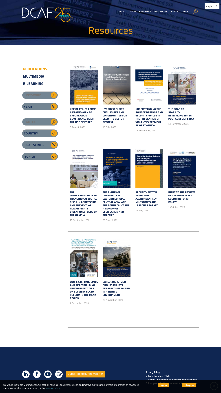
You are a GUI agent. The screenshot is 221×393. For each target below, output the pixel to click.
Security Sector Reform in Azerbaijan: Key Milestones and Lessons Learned (149, 178)
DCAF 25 (174, 11)
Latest (132, 11)
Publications (35, 69)
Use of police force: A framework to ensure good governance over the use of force (84, 95)
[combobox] (212, 6)
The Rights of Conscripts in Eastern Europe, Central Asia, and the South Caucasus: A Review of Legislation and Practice (116, 183)
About (122, 11)
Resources (145, 11)
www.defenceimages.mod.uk (182, 379)
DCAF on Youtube (48, 374)
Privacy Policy (153, 372)
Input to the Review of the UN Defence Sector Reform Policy (182, 176)
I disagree (188, 385)
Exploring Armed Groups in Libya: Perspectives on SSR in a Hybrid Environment (116, 268)
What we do (160, 11)
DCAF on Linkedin (26, 374)
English (209, 6)
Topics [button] (29, 156)
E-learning (33, 83)
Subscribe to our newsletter (85, 374)
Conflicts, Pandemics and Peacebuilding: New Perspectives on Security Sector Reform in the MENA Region (84, 269)
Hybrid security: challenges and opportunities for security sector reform (116, 95)
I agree (163, 385)
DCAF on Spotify (59, 374)
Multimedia (33, 76)
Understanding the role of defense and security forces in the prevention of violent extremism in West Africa (149, 96)
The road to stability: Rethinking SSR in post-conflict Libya (182, 93)
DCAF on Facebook (37, 374)
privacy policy (53, 388)
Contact (185, 11)
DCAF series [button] (34, 144)
